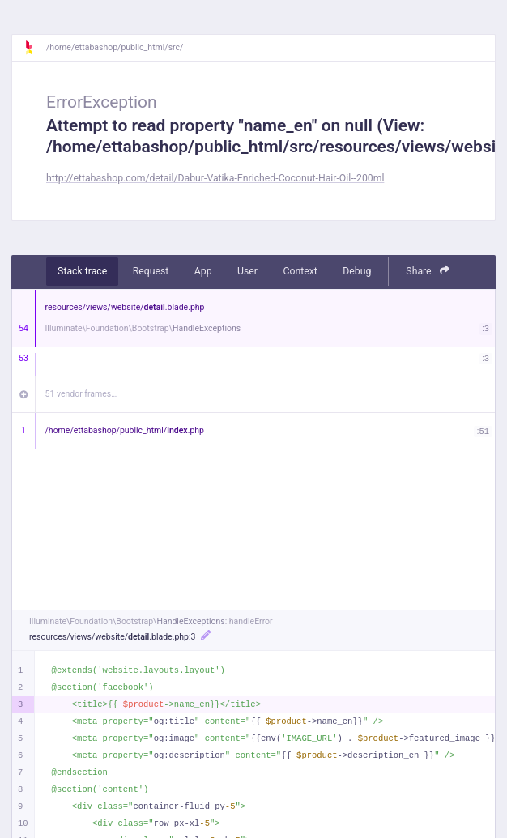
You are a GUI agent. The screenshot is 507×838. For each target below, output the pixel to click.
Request (151, 271)
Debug (357, 271)
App (203, 271)
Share (427, 271)
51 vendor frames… (81, 394)
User (247, 271)
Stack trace (82, 271)
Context (300, 271)
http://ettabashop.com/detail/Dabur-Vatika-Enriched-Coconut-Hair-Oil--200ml (215, 178)
